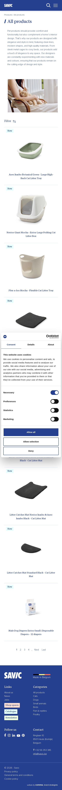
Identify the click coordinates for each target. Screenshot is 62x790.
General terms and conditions (18, 775)
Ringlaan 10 (38, 735)
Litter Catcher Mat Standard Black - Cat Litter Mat (31, 575)
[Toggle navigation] (54, 5)
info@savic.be (40, 754)
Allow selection (31, 441)
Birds (35, 707)
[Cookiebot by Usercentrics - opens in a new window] (46, 336)
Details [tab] (30, 344)
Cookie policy (11, 779)
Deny (31, 451)
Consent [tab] (11, 344)
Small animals (39, 703)
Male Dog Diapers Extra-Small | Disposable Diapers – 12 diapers (31, 633)
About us (8, 692)
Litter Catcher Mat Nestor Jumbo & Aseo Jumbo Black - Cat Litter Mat (31, 517)
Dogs (36, 700)
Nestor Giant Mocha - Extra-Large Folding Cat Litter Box (31, 235)
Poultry (36, 714)
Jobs (6, 700)
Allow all (31, 432)
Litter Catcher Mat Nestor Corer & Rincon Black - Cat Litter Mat (31, 459)
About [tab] (51, 344)
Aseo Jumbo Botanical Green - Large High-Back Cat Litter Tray (31, 177)
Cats (35, 696)
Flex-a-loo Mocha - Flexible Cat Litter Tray (31, 291)
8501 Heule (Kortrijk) (43, 739)
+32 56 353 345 (42, 750)
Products (8, 15)
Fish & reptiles (40, 711)
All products (39, 692)
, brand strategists (42, 785)
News (7, 696)
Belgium (37, 743)
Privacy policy (11, 771)
